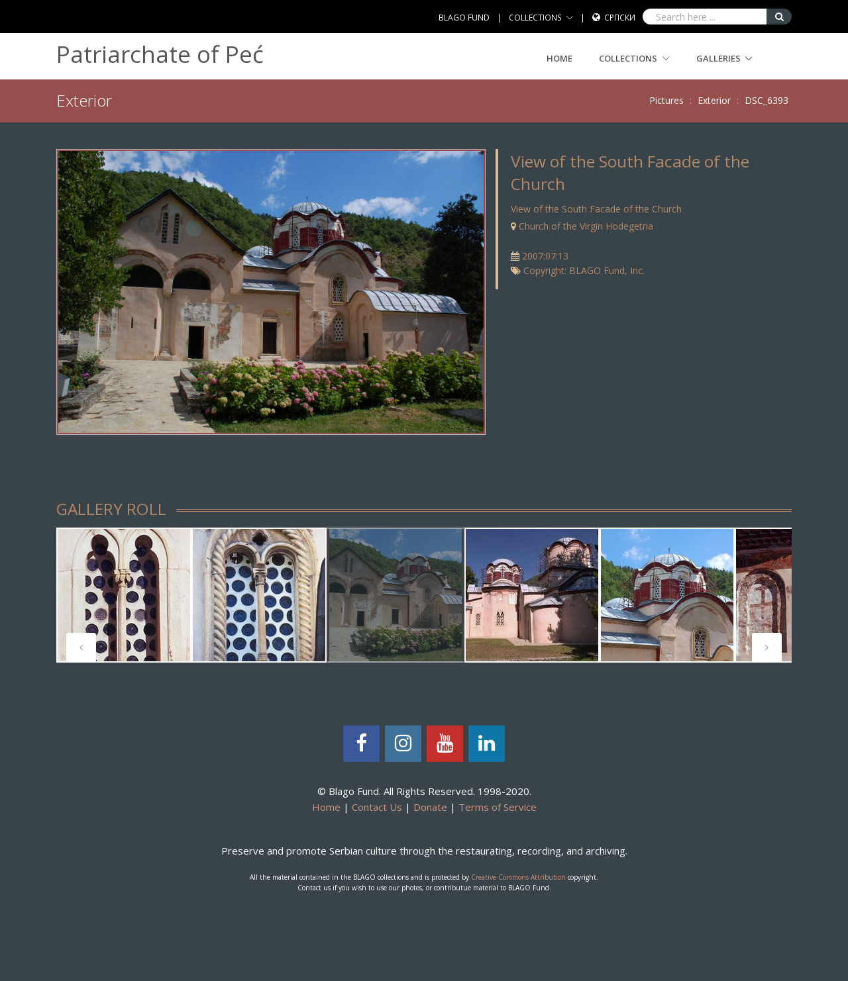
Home (559, 58)
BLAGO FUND (464, 17)
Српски (619, 17)
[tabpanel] (395, 595)
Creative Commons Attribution (518, 877)
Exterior (714, 100)
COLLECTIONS (535, 17)
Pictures (666, 100)
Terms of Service (497, 807)
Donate (430, 807)
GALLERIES (718, 58)
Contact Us (377, 807)
